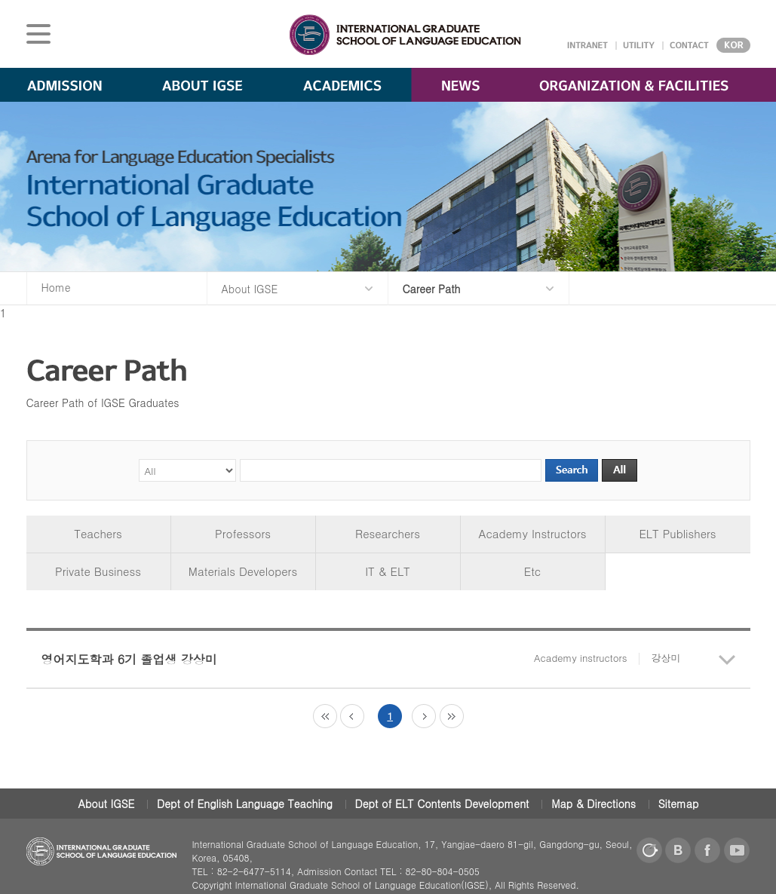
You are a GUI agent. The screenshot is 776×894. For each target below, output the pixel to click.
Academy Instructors (532, 533)
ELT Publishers (677, 533)
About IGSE (106, 803)
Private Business (98, 571)
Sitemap (678, 803)
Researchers (387, 533)
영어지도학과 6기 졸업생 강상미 (361, 659)
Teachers (98, 533)
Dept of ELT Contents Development (442, 803)
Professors (243, 533)
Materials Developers (243, 571)
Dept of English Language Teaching (245, 803)
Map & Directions (593, 803)
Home (56, 287)
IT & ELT (387, 571)
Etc (532, 571)
